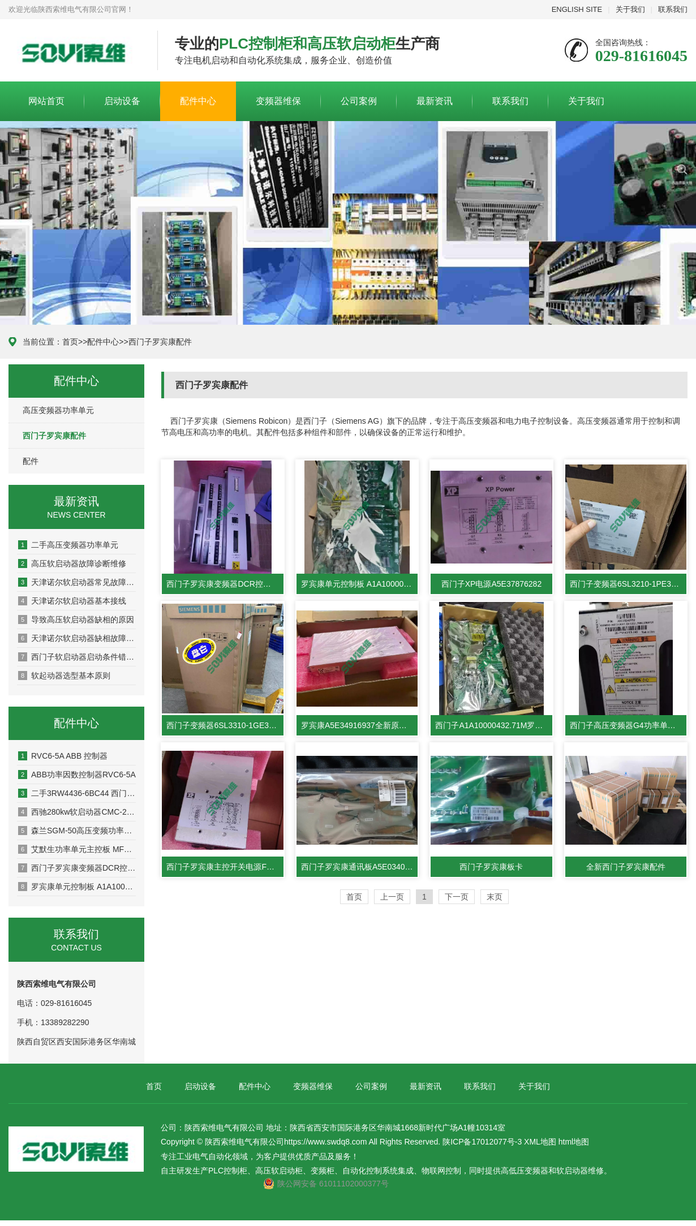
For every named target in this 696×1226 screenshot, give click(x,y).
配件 (30, 461)
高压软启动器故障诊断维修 (72, 563)
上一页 (392, 896)
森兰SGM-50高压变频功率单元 (77, 830)
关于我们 (630, 9)
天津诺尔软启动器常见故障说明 (77, 582)
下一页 (457, 896)
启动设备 (122, 101)
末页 (494, 896)
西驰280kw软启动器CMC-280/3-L (77, 811)
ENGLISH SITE (577, 9)
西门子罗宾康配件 (160, 341)
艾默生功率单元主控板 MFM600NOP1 (77, 849)
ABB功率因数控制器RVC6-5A (77, 774)
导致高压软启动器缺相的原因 (76, 619)
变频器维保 (278, 101)
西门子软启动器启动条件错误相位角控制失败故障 (77, 656)
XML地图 (540, 1141)
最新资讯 (434, 101)
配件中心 (198, 101)
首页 (70, 341)
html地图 (573, 1141)
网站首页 (46, 101)
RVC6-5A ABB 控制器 (63, 755)
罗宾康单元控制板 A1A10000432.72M (77, 886)
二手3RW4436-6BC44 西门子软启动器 (77, 793)
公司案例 (359, 101)
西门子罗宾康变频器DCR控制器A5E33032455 (77, 867)
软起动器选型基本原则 (64, 675)
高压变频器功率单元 (58, 410)
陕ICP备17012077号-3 (482, 1141)
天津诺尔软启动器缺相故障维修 (77, 638)
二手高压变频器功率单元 (68, 544)
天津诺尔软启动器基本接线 (72, 600)
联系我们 (673, 9)
